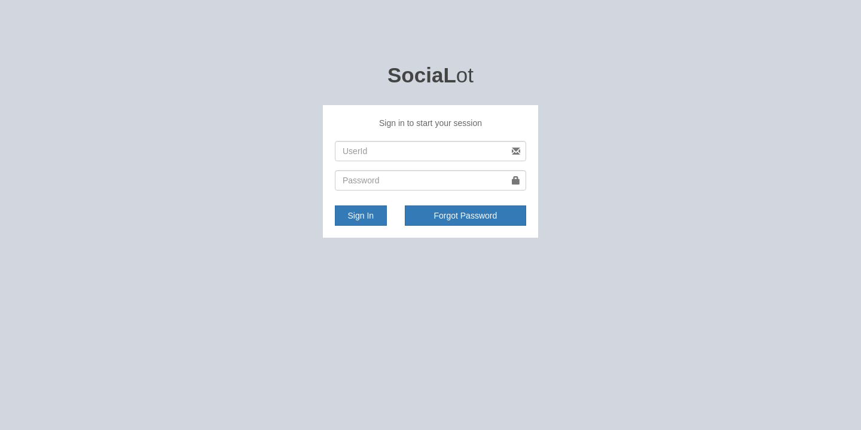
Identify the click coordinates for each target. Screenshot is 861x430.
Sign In (361, 215)
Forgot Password (465, 215)
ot (430, 75)
